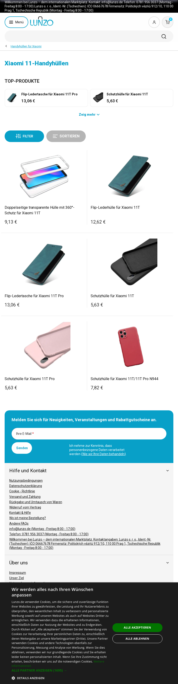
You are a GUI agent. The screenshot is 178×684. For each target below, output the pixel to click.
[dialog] (89, 633)
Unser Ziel (16, 578)
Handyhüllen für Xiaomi (26, 46)
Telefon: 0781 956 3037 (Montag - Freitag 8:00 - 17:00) (49, 534)
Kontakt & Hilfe (20, 513)
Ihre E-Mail (25, 433)
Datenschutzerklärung (25, 486)
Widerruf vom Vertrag (25, 507)
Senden (22, 448)
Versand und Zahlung (25, 497)
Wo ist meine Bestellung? (27, 518)
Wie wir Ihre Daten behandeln (103, 454)
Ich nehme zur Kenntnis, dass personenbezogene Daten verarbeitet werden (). (98, 450)
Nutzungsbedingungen (26, 480)
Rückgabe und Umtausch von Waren (35, 502)
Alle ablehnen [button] (137, 639)
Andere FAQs (19, 523)
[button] (61, 670)
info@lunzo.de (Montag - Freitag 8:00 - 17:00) (42, 529)
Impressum (17, 573)
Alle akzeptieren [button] (137, 628)
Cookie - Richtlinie (22, 491)
